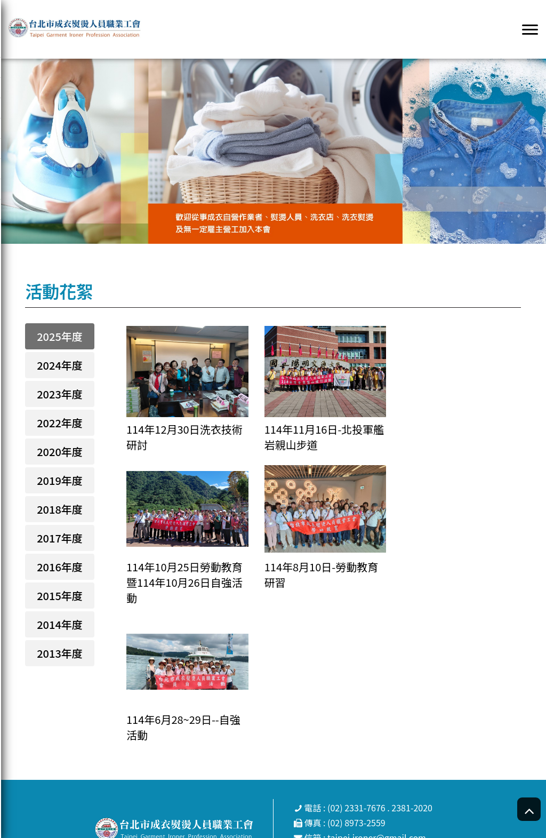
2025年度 (60, 336)
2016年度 (60, 566)
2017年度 (60, 538)
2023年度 (60, 394)
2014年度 (60, 624)
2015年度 (60, 595)
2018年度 (60, 509)
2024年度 (60, 365)
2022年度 (60, 422)
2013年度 (60, 653)
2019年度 (60, 480)
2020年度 (60, 451)
